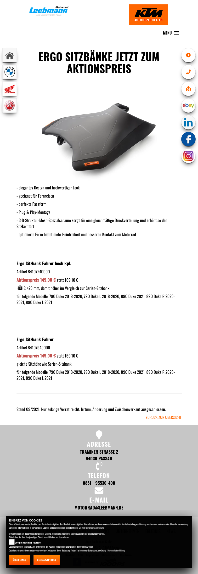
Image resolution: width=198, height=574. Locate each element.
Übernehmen (19, 560)
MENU (172, 34)
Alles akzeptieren (46, 560)
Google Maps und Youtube (28, 542)
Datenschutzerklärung (95, 527)
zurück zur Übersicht (163, 417)
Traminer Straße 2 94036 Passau (99, 455)
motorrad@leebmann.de (98, 507)
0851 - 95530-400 (99, 483)
